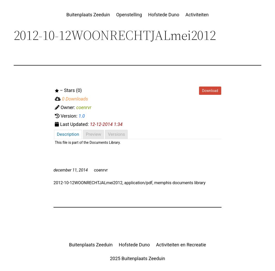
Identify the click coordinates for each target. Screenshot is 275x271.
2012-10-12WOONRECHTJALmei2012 (88, 182)
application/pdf (138, 182)
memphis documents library (179, 182)
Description (68, 134)
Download (210, 91)
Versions (116, 134)
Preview (93, 134)
